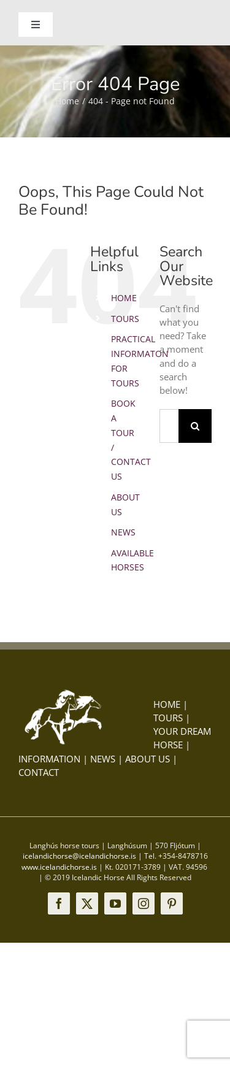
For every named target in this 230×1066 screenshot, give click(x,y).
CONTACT (38, 772)
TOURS (125, 318)
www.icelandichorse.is (59, 867)
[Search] (195, 426)
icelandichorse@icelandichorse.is (79, 856)
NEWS (123, 532)
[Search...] (168, 426)
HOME (124, 298)
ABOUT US (147, 759)
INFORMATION (49, 759)
